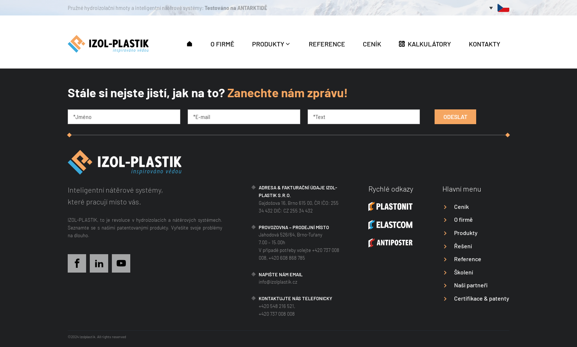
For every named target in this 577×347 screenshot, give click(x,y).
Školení (463, 272)
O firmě (463, 219)
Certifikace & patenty (481, 298)
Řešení (463, 245)
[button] (189, 43)
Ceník (461, 206)
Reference (467, 258)
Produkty (466, 232)
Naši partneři (471, 284)
